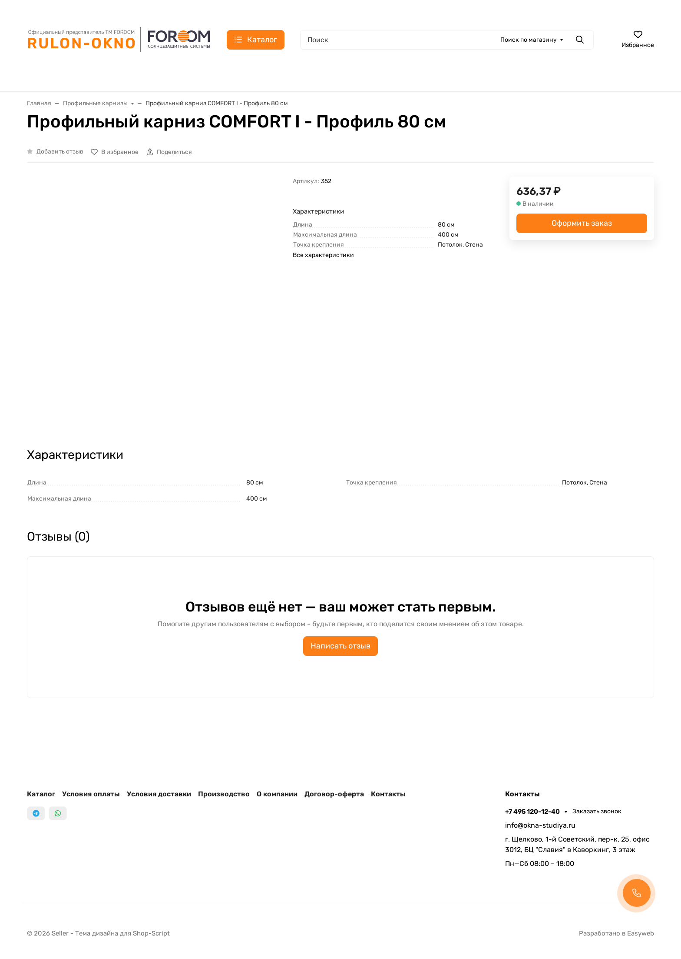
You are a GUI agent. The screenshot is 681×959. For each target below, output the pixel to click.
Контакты (388, 794)
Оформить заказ (582, 223)
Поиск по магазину (528, 39)
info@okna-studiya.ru (540, 825)
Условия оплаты (91, 794)
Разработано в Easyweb (616, 933)
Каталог (41, 794)
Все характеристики (323, 255)
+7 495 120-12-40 (533, 811)
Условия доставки (159, 794)
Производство (224, 794)
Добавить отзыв (59, 151)
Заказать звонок (596, 811)
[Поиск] (447, 40)
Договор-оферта (334, 794)
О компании (277, 794)
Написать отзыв (340, 646)
